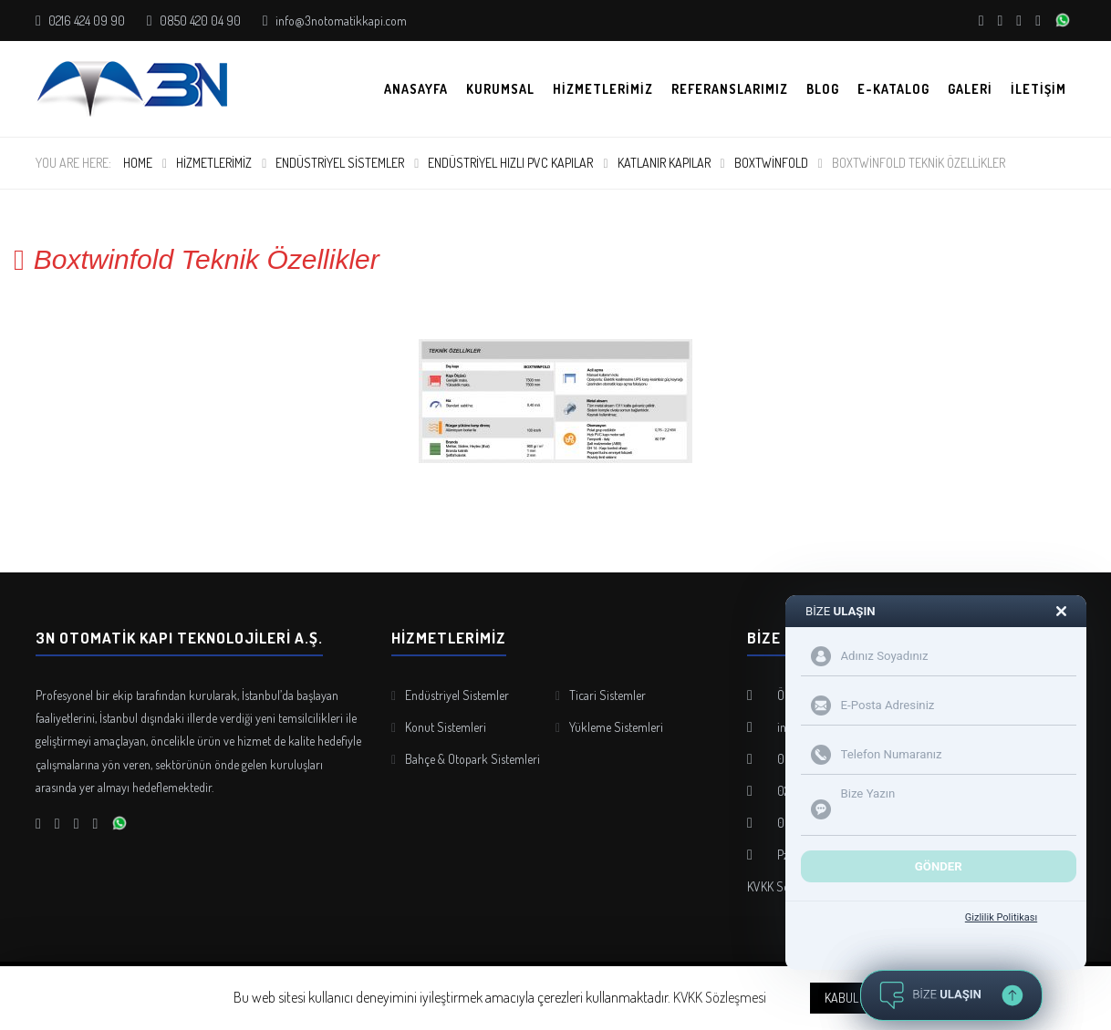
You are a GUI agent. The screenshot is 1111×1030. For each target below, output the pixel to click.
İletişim (1038, 89)
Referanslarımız (729, 89)
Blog (822, 89)
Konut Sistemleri (445, 727)
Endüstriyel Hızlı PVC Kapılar (510, 162)
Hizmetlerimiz (603, 89)
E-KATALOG (893, 89)
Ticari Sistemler (607, 695)
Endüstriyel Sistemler (339, 162)
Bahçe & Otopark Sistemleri (472, 759)
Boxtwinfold (771, 162)
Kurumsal (500, 89)
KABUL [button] (841, 997)
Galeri (970, 89)
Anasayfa (416, 89)
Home (137, 162)
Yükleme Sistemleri (616, 727)
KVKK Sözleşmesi (719, 997)
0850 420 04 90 (199, 20)
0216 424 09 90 (85, 20)
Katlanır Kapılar (664, 162)
